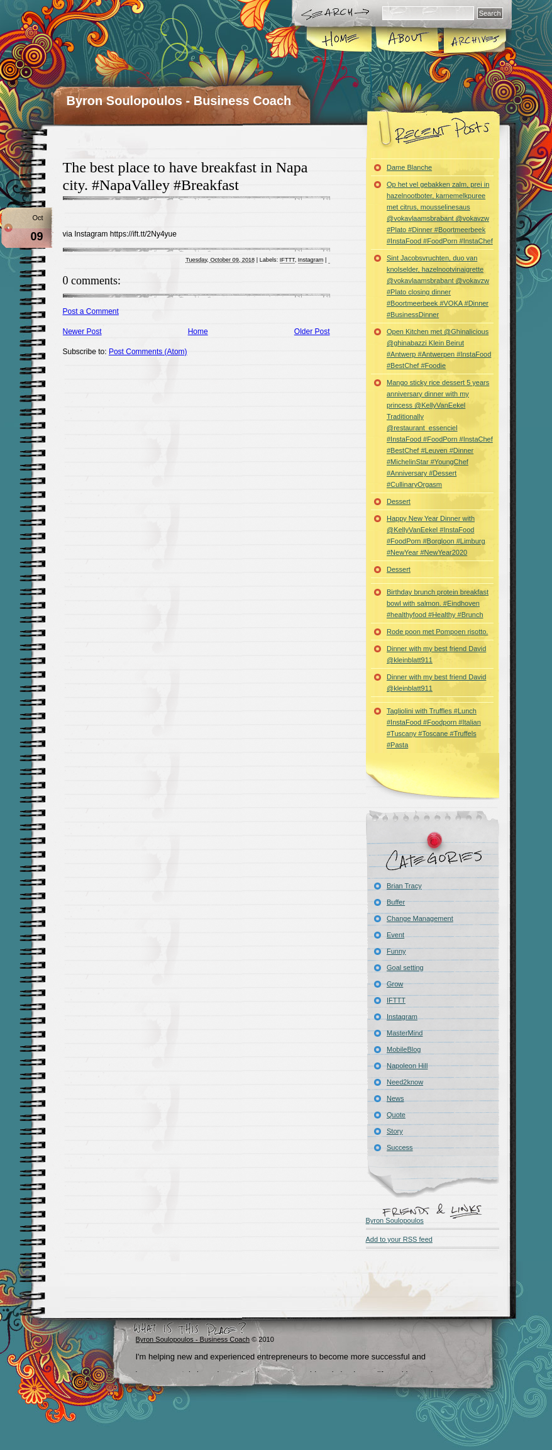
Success (400, 1147)
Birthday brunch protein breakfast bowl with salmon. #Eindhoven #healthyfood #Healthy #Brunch (438, 603)
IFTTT (287, 260)
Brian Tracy (404, 886)
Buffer (396, 902)
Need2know (405, 1082)
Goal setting (405, 967)
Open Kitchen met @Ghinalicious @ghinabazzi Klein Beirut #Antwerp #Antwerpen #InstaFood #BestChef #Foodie (439, 348)
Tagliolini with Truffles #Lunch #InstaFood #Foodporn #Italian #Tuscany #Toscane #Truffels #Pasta (434, 728)
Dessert (399, 501)
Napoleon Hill (407, 1065)
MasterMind (404, 1033)
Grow (395, 984)
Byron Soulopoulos (395, 1220)
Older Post (312, 331)
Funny (396, 951)
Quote (396, 1114)
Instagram (311, 260)
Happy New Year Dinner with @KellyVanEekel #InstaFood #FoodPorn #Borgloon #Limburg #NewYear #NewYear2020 (436, 535)
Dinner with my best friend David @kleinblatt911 (436, 654)
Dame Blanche (409, 167)
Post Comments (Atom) (148, 351)
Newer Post (82, 331)
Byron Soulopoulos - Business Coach (179, 101)
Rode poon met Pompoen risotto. (437, 631)
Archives (474, 40)
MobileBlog (404, 1049)
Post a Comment (91, 311)
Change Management (420, 918)
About (407, 40)
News (395, 1098)
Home (339, 40)
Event (395, 935)
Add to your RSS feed (399, 1239)
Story (395, 1131)
